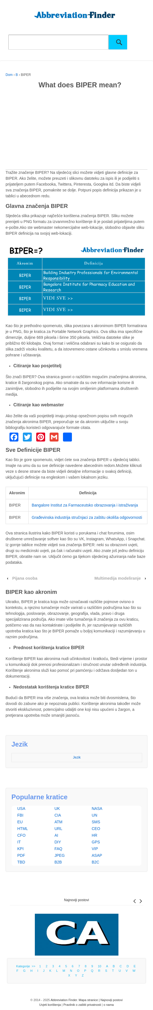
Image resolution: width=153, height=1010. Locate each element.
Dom (9, 75)
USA (21, 808)
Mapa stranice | (89, 1000)
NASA (97, 808)
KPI (20, 848)
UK (57, 808)
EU (20, 822)
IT (19, 842)
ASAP (97, 855)
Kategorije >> (26, 966)
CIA (58, 815)
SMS (96, 822)
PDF (21, 855)
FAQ (58, 848)
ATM (59, 822)
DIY (58, 842)
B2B (58, 862)
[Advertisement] (76, 130)
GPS (96, 842)
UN (94, 815)
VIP (95, 848)
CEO (96, 828)
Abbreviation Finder (63, 1000)
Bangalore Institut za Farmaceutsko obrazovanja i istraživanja (85, 505)
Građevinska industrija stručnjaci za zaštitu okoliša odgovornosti (87, 517)
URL (58, 828)
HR (94, 835)
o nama (109, 1004)
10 (99, 966)
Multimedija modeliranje (117, 578)
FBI (20, 815)
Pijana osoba (24, 578)
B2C (95, 862)
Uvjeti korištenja (50, 1004)
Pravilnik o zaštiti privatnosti (82, 1004)
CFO (21, 835)
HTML (22, 828)
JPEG (60, 855)
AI (56, 835)
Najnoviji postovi (76, 900)
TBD (21, 862)
